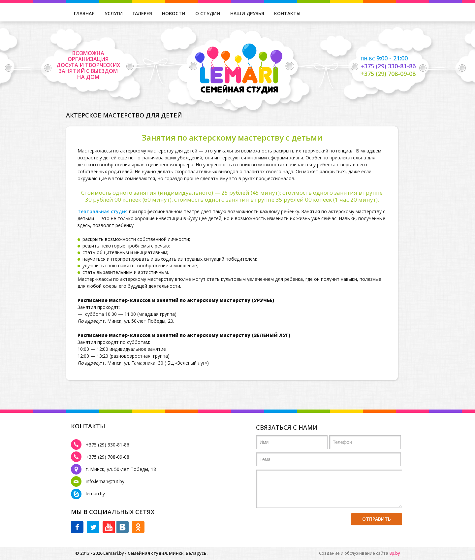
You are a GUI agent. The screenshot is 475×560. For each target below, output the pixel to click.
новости (173, 13)
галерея (142, 13)
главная (84, 13)
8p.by (394, 553)
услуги (114, 13)
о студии (207, 13)
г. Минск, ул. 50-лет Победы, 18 (121, 469)
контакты (287, 13)
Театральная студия (103, 211)
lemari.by (95, 493)
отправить (376, 519)
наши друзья (247, 13)
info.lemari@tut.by (105, 481)
